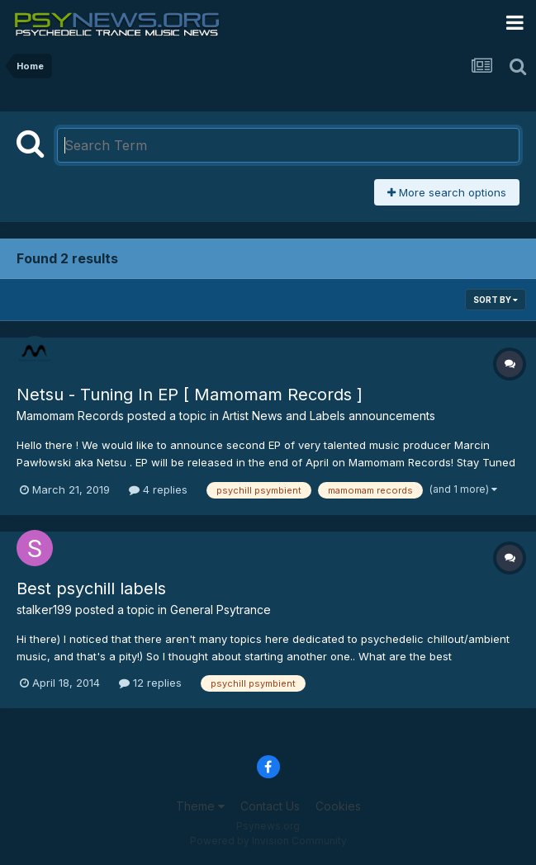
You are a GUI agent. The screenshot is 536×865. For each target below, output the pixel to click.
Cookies (338, 806)
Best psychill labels (91, 588)
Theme (200, 806)
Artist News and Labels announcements (328, 416)
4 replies (158, 489)
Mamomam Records (70, 416)
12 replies (150, 682)
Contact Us (270, 806)
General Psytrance (220, 610)
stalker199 (44, 610)
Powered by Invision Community (268, 840)
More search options (446, 192)
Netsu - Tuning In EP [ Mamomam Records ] (190, 394)
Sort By (495, 300)
